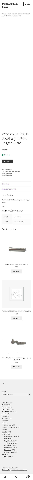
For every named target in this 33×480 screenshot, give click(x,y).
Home (5, 13)
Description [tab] (5, 184)
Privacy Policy (6, 470)
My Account (5, 477)
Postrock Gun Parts (10, 5)
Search (4, 391)
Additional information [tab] (9, 189)
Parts (9, 13)
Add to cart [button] (16, 271)
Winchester (9, 173)
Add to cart (7, 161)
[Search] (29, 394)
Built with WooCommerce (19, 470)
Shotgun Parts (16, 13)
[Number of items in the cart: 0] (4, 383)
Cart (26, 475)
